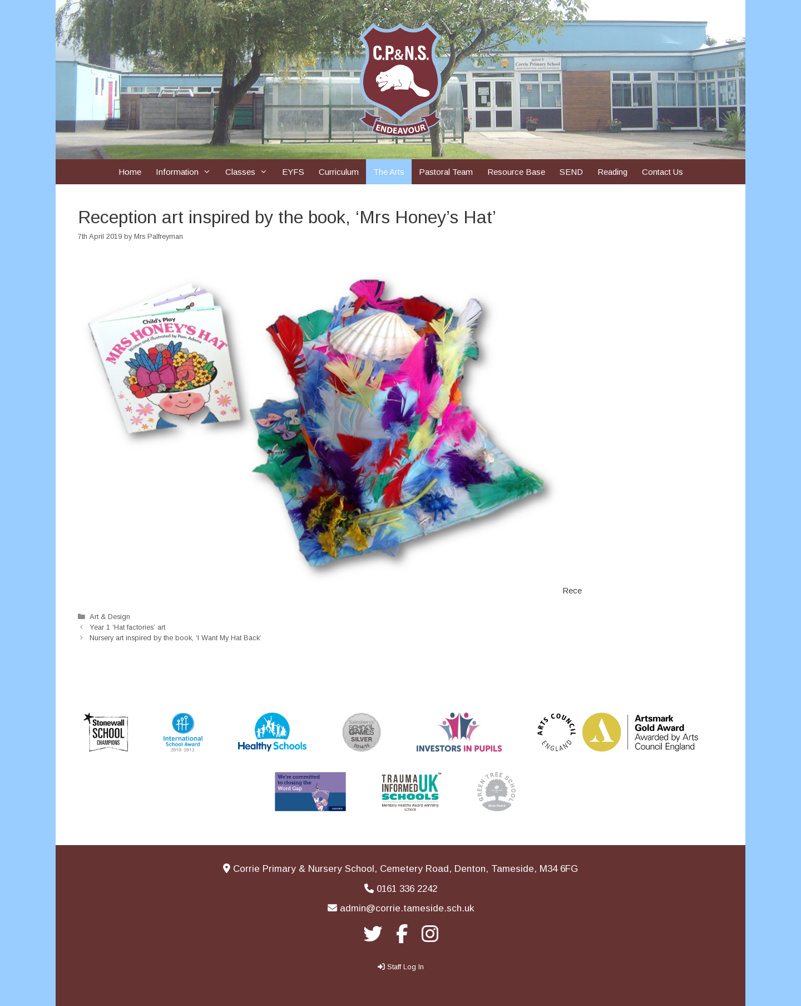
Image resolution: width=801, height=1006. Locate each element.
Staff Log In (405, 967)
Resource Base (516, 171)
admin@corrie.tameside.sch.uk (407, 908)
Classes (250, 171)
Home (129, 171)
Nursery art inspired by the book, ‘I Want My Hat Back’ (175, 638)
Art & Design (110, 616)
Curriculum (339, 171)
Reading (612, 171)
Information (187, 171)
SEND (571, 171)
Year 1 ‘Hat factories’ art (127, 627)
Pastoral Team (446, 171)
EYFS (293, 171)
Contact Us (662, 171)
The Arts (388, 171)
